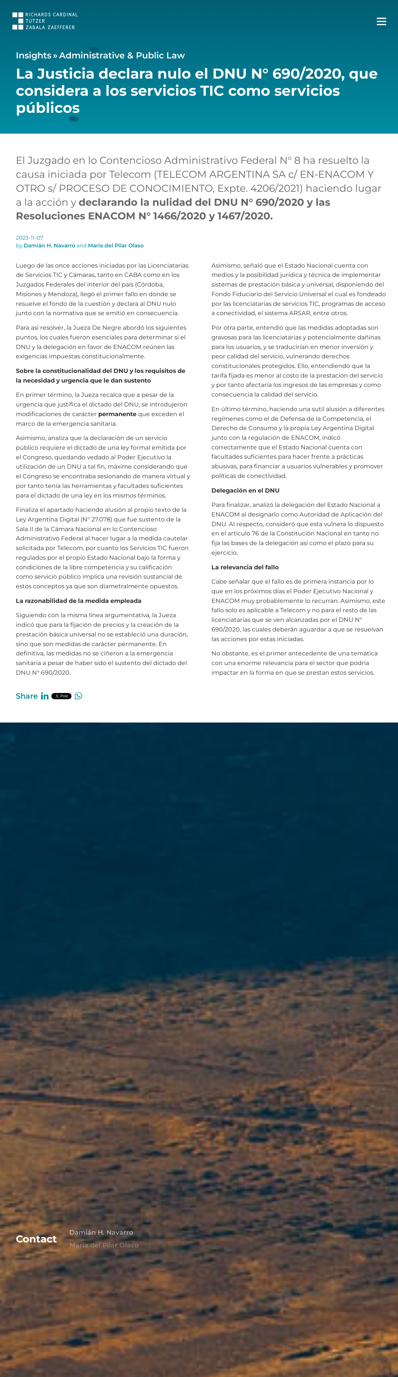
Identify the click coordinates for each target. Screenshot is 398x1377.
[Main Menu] (381, 21)
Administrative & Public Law (122, 55)
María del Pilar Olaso (116, 245)
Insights (33, 55)
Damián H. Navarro (49, 245)
